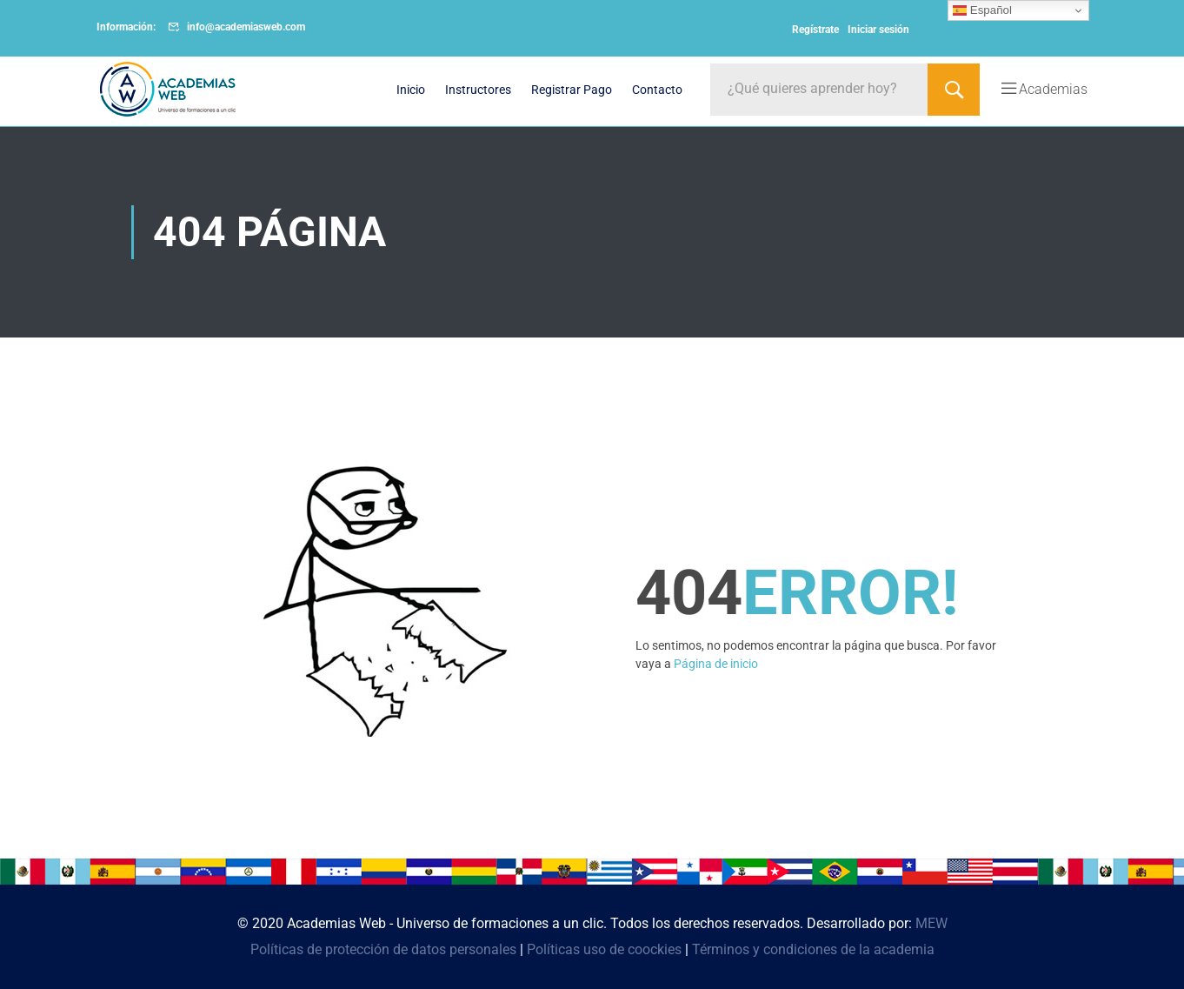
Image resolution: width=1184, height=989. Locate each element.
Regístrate (815, 29)
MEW (931, 923)
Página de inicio (716, 664)
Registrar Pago (571, 90)
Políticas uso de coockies (604, 949)
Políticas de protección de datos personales (383, 949)
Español (982, 10)
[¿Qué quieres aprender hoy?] (819, 89)
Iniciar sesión (878, 29)
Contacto (657, 90)
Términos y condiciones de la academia (813, 949)
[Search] (954, 89)
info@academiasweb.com (246, 27)
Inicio (410, 90)
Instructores (478, 90)
